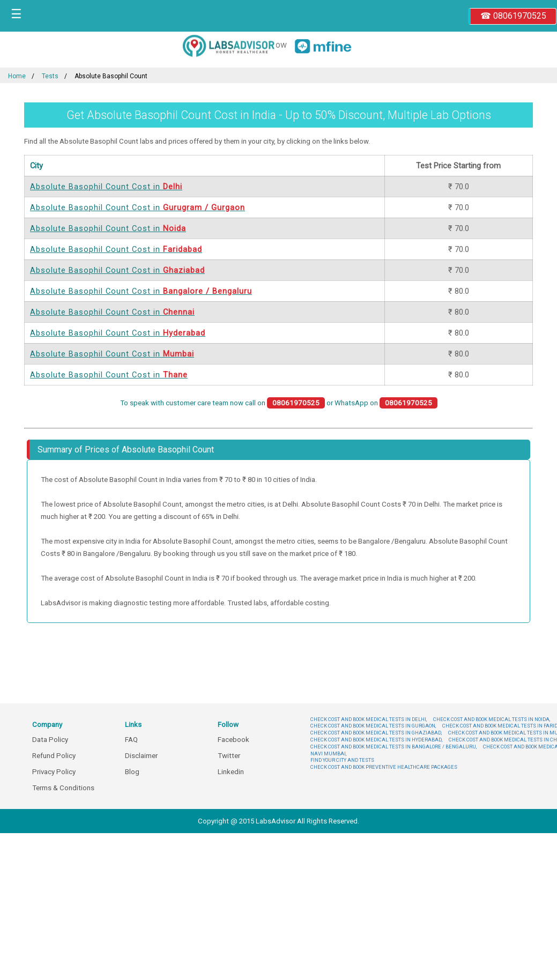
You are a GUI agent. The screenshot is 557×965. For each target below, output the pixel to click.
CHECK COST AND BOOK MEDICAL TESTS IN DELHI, (368, 719)
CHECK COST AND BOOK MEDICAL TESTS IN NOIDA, (491, 719)
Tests (50, 76)
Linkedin (231, 772)
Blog (132, 772)
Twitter (229, 756)
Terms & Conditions (63, 788)
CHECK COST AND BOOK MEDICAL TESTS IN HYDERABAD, (376, 740)
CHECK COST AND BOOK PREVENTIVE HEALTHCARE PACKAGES (383, 767)
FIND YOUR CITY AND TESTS (342, 760)
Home (17, 76)
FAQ (131, 740)
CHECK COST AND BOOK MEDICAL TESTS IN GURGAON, (373, 726)
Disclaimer (141, 756)
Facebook (233, 740)
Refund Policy (54, 756)
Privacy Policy (54, 772)
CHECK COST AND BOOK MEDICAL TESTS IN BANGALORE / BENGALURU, (393, 746)
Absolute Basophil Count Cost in (106, 186)
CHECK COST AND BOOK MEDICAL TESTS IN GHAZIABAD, (376, 733)
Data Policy (50, 740)
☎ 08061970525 (513, 16)
